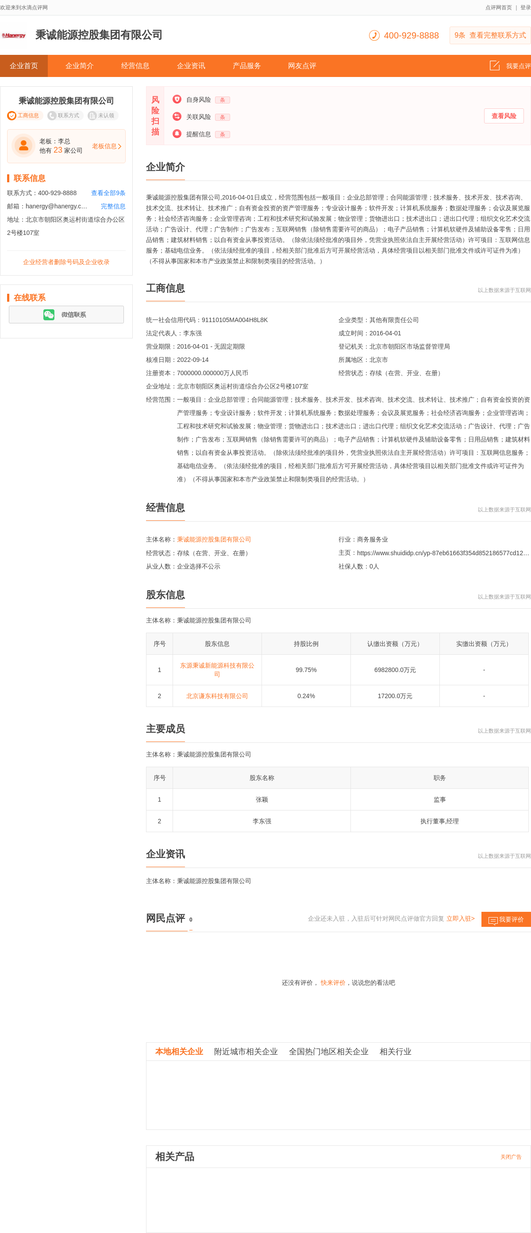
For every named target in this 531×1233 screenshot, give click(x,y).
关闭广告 (511, 1157)
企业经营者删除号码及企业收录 (66, 261)
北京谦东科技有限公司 (217, 695)
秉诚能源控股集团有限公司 (214, 539)
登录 (525, 7)
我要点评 (510, 63)
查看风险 (504, 115)
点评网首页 (498, 7)
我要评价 (506, 921)
